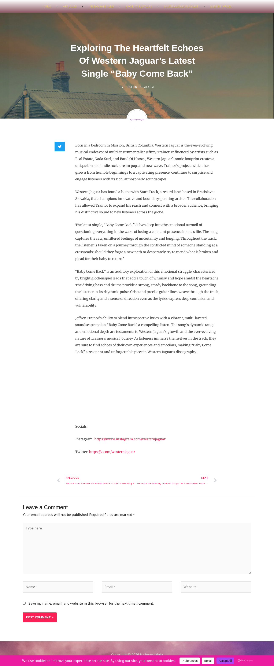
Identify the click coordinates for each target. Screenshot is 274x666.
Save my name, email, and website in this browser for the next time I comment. (91, 603)
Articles (70, 6)
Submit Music (221, 6)
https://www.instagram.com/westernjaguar (130, 439)
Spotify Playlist (139, 6)
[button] (60, 146)
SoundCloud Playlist (181, 6)
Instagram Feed (101, 6)
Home (46, 6)
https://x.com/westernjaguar (112, 452)
